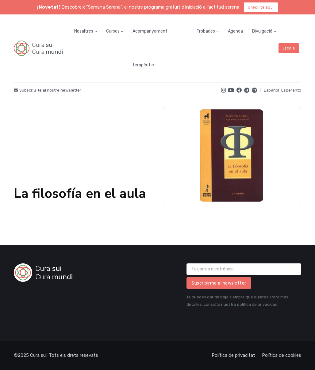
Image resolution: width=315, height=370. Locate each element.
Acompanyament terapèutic (150, 48)
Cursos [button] (113, 31)
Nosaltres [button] (83, 31)
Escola (288, 48)
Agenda (235, 31)
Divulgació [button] (262, 31)
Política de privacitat (233, 355)
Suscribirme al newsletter (218, 283)
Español (271, 90)
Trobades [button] (206, 31)
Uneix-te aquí (261, 7)
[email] (243, 269)
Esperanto (291, 90)
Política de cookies (281, 355)
